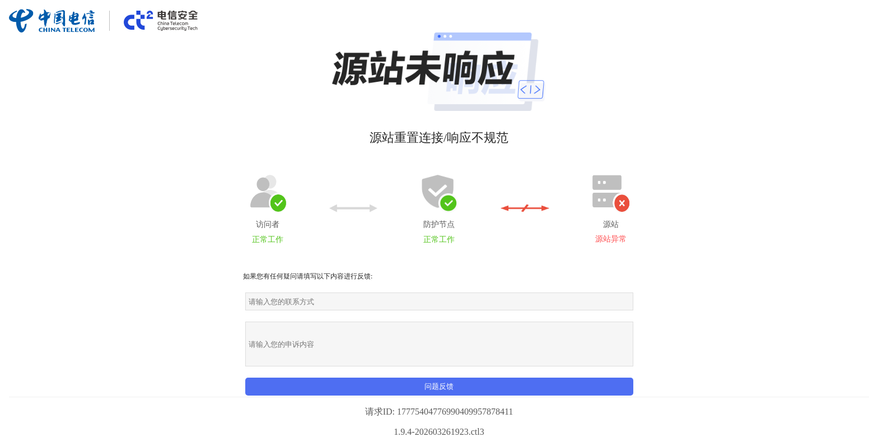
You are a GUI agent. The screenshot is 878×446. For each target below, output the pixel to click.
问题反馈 (439, 386)
